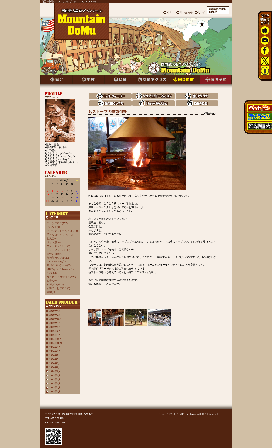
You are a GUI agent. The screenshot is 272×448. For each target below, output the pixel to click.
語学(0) (51, 292)
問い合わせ (186, 12)
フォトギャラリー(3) (58, 246)
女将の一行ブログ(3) (58, 288)
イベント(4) (53, 227)
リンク (202, 12)
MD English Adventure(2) (60, 269)
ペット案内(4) (54, 242)
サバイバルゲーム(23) (59, 265)
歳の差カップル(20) (58, 257)
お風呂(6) (52, 238)
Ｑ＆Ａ (170, 12)
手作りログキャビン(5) (60, 234)
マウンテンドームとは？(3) (62, 230)
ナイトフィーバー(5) (58, 250)
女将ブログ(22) (55, 284)
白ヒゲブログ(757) (57, 223)
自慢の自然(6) (54, 253)
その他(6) (52, 272)
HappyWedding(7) (56, 261)
